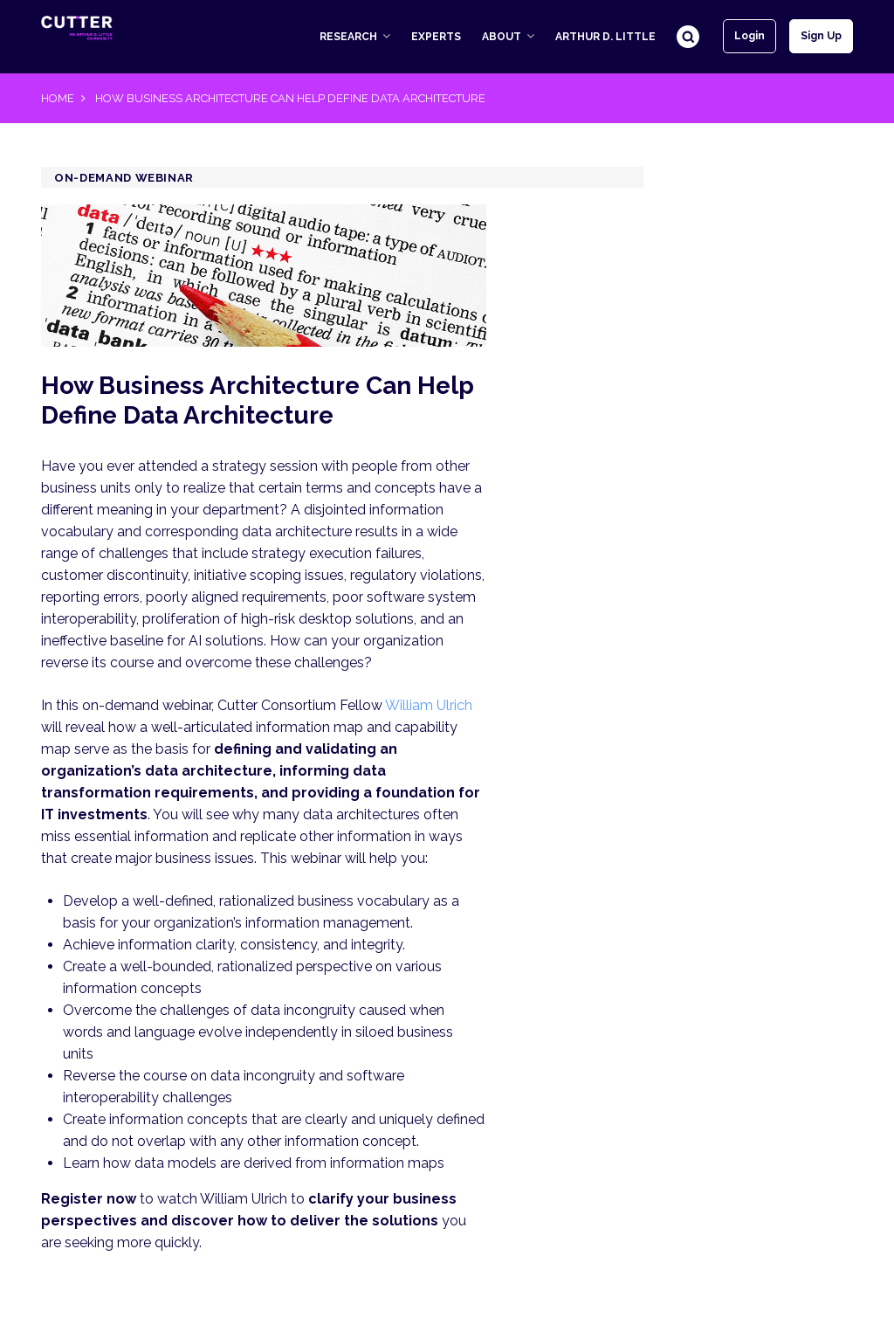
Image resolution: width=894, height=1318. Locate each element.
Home (57, 98)
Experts (436, 37)
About (501, 37)
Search (688, 36)
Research (348, 37)
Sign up (821, 36)
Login (749, 36)
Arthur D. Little (605, 37)
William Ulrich (428, 705)
